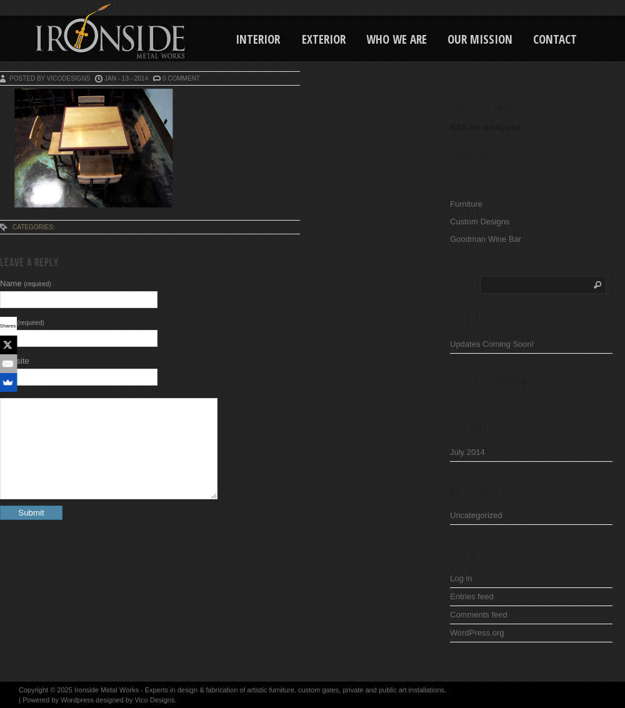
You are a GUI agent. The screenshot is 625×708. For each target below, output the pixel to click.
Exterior (324, 39)
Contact (555, 39)
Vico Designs (154, 700)
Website (14, 361)
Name (25, 283)
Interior (258, 39)
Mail (22, 322)
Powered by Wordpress (58, 700)
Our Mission (480, 39)
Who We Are (396, 39)
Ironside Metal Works (106, 690)
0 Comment (181, 78)
